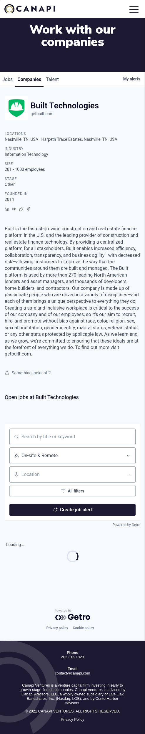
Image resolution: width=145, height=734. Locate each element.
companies (29, 79)
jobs (7, 79)
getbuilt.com (42, 113)
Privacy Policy (72, 719)
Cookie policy (83, 628)
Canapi (33, 9)
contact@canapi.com (72, 673)
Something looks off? (28, 373)
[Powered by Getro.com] (72, 614)
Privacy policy (57, 628)
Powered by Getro (126, 525)
